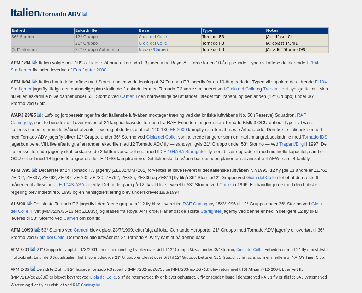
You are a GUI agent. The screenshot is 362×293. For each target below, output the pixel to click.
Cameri (127, 96)
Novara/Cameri (153, 49)
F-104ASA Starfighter (184, 151)
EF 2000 (178, 129)
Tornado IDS (314, 137)
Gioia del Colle (153, 37)
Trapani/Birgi (292, 144)
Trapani (270, 89)
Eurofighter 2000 (89, 69)
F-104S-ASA (71, 184)
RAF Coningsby (199, 203)
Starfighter (210, 211)
